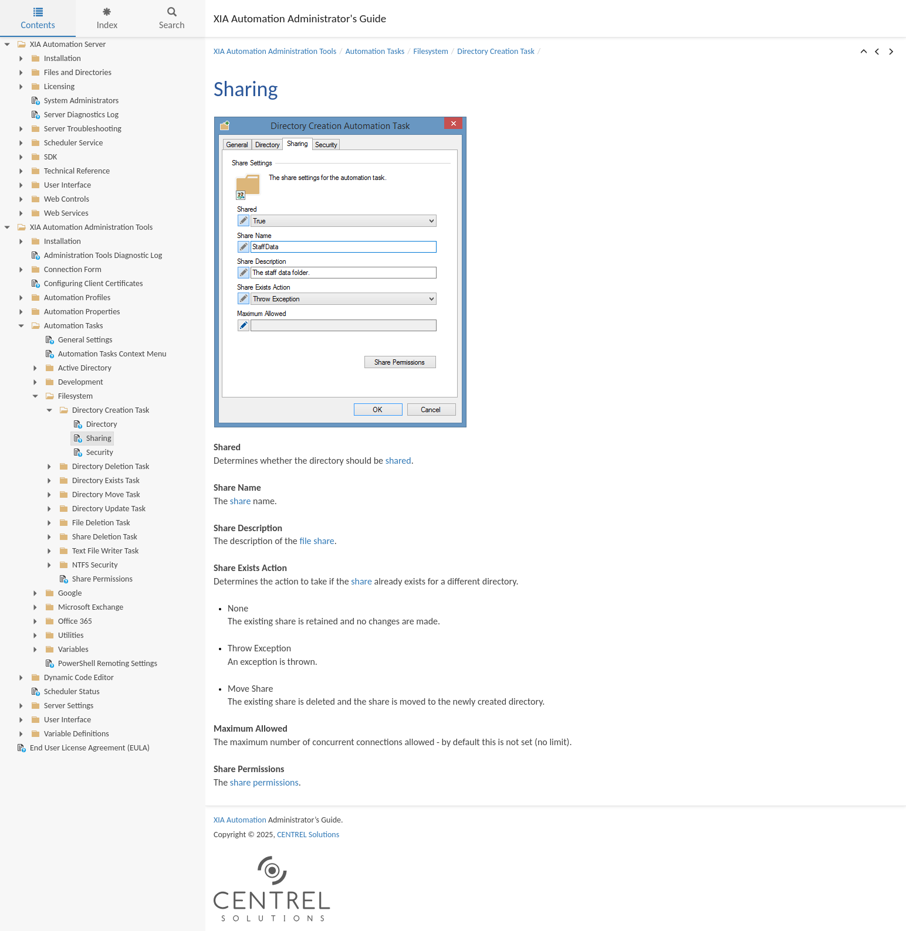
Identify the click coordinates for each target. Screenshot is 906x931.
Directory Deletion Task (103, 467)
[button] (864, 52)
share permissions (264, 782)
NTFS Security (87, 565)
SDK (43, 157)
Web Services (59, 213)
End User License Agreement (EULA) (82, 748)
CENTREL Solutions (308, 835)
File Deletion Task (93, 523)
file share (316, 540)
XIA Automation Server (60, 45)
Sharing (91, 438)
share (240, 501)
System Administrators (74, 101)
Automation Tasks (66, 326)
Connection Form (65, 270)
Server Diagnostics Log (74, 115)
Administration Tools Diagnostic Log (95, 256)
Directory (94, 424)
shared (398, 460)
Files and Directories (70, 73)
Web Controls (59, 199)
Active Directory (77, 368)
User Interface (60, 185)
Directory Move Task (98, 495)
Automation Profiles (69, 298)
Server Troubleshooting (75, 129)
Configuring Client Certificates (86, 284)
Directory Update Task (101, 509)
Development (73, 382)
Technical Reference (69, 171)
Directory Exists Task (98, 481)
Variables (66, 650)
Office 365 (67, 621)
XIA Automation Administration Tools (84, 227)
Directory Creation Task (103, 410)
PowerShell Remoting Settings (100, 664)
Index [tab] (107, 19)
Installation (55, 59)
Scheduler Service (66, 143)
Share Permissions (95, 579)
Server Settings (61, 706)
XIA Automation (240, 820)
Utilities (63, 635)
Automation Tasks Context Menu (105, 354)
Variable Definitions (69, 734)
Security (92, 453)
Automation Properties (74, 312)
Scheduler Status (64, 692)
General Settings (78, 340)
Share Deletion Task (97, 537)
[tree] (102, 396)
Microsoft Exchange (83, 607)
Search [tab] (172, 19)
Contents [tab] (38, 19)
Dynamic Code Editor (71, 678)
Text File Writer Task (97, 551)
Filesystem (68, 396)
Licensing (52, 87)
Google (62, 593)
